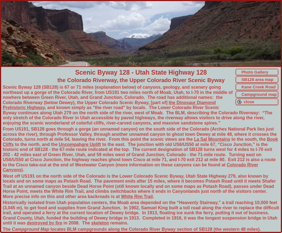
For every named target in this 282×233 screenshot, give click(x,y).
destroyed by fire (44, 223)
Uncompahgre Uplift (80, 144)
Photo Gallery (255, 72)
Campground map (259, 94)
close (248, 101)
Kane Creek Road (259, 87)
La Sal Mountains (212, 139)
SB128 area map (257, 79)
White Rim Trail (137, 196)
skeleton (100, 223)
